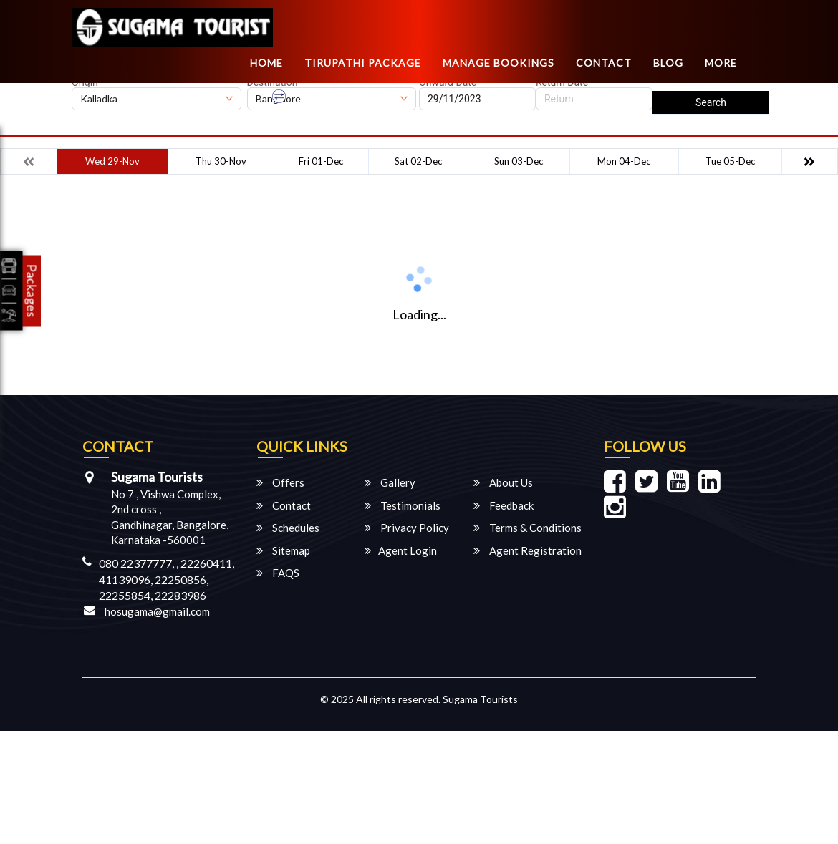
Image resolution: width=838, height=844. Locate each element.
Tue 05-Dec (730, 161)
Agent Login (401, 550)
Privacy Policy (407, 527)
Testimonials (402, 505)
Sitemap (283, 550)
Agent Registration (527, 550)
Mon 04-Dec (623, 161)
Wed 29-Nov (112, 161)
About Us (503, 482)
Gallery (390, 482)
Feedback (503, 505)
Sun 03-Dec (518, 161)
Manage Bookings (498, 63)
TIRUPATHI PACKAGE (362, 63)
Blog (668, 63)
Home (266, 63)
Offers (280, 482)
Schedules (287, 527)
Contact (604, 63)
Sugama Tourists (480, 699)
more (721, 63)
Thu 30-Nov (221, 161)
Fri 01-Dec (321, 161)
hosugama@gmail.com (157, 611)
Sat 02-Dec (418, 161)
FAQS (277, 572)
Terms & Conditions (527, 527)
